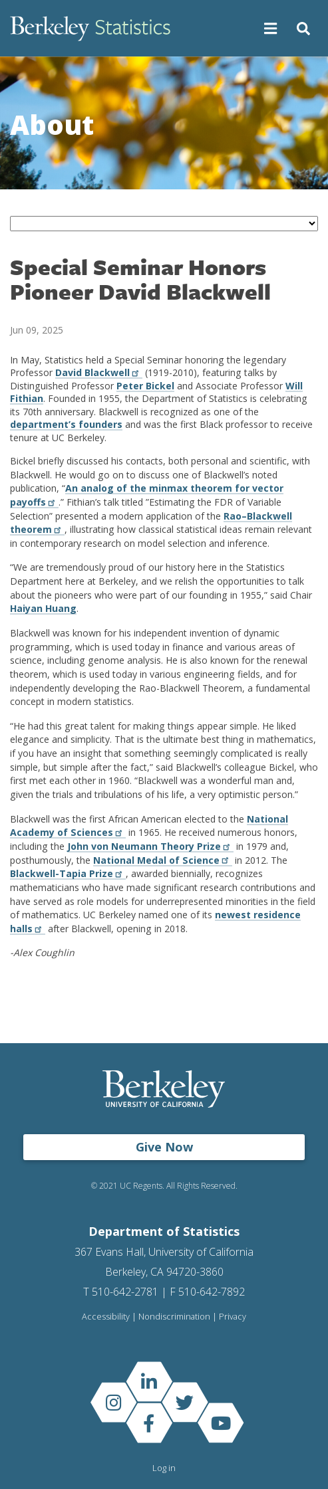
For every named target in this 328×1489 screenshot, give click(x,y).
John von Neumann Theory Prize (150, 846)
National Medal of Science (162, 860)
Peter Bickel (145, 385)
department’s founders (66, 424)
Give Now (164, 1147)
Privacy (232, 1316)
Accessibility (106, 1316)
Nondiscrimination (174, 1316)
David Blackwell (98, 372)
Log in (164, 1468)
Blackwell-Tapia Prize (68, 873)
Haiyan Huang (43, 608)
